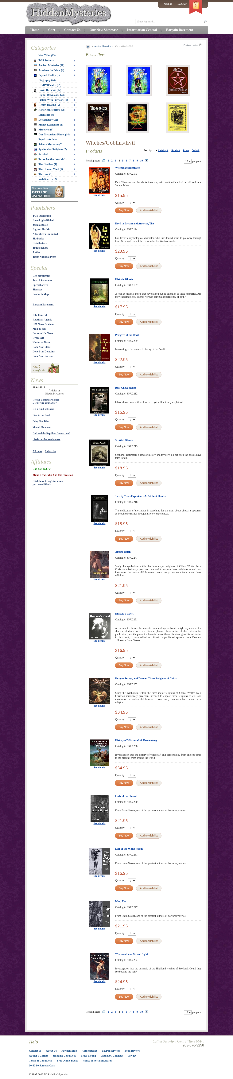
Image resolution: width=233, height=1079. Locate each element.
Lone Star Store (42, 347)
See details (100, 195)
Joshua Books (40, 224)
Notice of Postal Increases (97, 1060)
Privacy (132, 1055)
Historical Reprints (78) (50, 109)
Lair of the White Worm (129, 848)
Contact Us (72, 30)
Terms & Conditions (40, 1060)
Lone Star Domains (44, 351)
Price (185, 150)
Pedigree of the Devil (127, 335)
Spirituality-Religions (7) (50, 149)
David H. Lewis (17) (47, 90)
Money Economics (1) (48, 124)
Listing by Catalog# (112, 1055)
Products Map (41, 294)
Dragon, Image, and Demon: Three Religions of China (146, 678)
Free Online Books (67, 1060)
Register (181, 3)
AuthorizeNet (89, 1050)
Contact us (35, 1050)
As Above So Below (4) (49, 70)
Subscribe (50, 451)
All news (37, 451)
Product (175, 150)
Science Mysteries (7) (48, 144)
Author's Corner (38, 1055)
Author (37, 252)
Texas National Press (44, 256)
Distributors (40, 243)
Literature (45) (47, 114)
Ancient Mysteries (102, 46)
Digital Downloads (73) (52, 95)
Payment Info (69, 1050)
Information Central (142, 30)
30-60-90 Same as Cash (42, 1065)
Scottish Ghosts (124, 440)
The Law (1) (43, 174)
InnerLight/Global (43, 220)
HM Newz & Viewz (44, 324)
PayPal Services (111, 1050)
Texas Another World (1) (50, 159)
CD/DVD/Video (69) (50, 85)
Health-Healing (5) (47, 105)
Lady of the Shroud (126, 796)
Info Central (40, 315)
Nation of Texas (41, 342)
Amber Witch (123, 551)
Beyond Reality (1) (47, 75)
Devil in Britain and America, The (134, 223)
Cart (51, 30)
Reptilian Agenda (42, 319)
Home (34, 30)
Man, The (120, 901)
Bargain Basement (43, 304)
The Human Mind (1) (48, 169)
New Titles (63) (47, 55)
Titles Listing (88, 1055)
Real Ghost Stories (125, 387)
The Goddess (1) (45, 164)
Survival (41, 154)
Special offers (40, 285)
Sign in (168, 3)
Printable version (191, 45)
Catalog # (163, 150)
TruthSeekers (40, 247)
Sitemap (37, 289)
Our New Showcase (104, 30)
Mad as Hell (39, 328)
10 (141, 160)
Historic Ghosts (124, 279)
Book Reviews (133, 1050)
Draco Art (38, 337)
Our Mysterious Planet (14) (52, 134)
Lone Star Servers (43, 356)
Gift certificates (41, 275)
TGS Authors (44, 60)
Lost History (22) (46, 119)
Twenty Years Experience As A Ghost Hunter (140, 496)
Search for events (42, 280)
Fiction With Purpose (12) (53, 100)
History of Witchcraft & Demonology (136, 740)
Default (196, 150)
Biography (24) (47, 80)
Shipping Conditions (64, 1055)
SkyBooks (38, 238)
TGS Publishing (42, 215)
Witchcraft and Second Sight (131, 954)
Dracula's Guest (124, 613)
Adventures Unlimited (45, 234)
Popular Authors (48, 139)
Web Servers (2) (48, 179)
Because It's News (43, 333)
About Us (51, 1050)
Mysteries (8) (43, 129)
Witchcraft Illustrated (127, 167)
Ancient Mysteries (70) (49, 65)
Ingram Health (41, 229)
